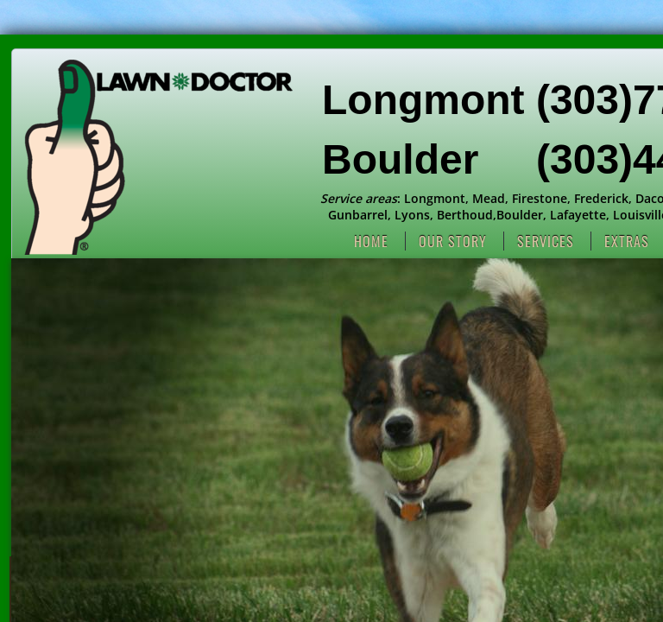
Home (371, 241)
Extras (626, 241)
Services (545, 241)
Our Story (453, 241)
